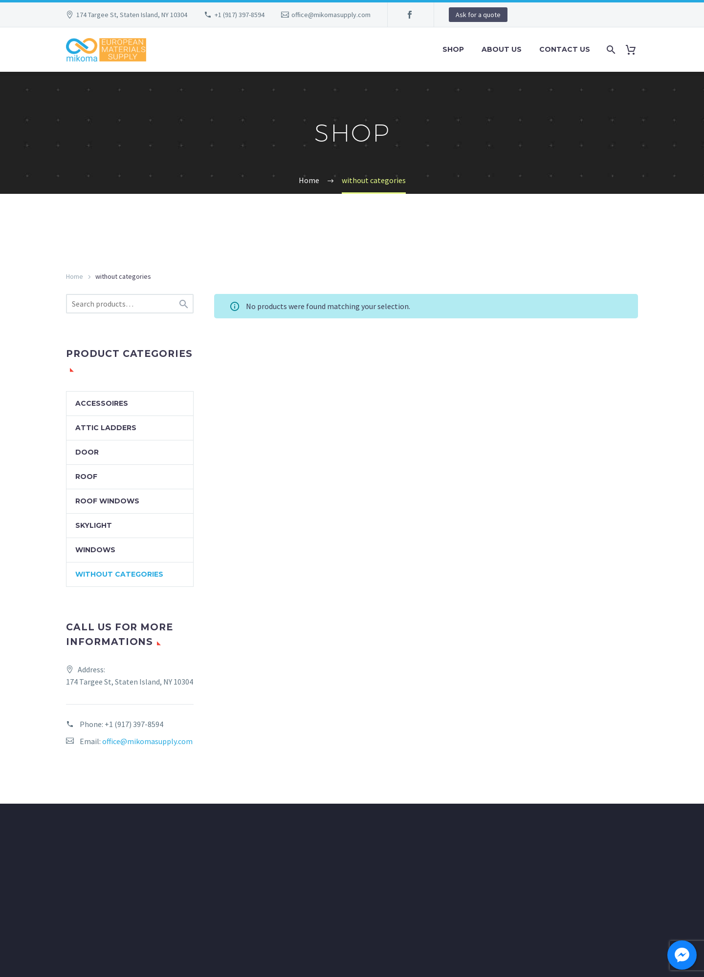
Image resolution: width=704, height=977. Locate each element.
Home (74, 276)
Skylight (93, 525)
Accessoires (101, 403)
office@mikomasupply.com (331, 14)
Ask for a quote (478, 14)
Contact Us (564, 49)
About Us (502, 49)
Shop (453, 49)
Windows (95, 549)
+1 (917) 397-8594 (239, 14)
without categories (119, 574)
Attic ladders (105, 427)
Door (87, 452)
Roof (86, 476)
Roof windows (107, 501)
